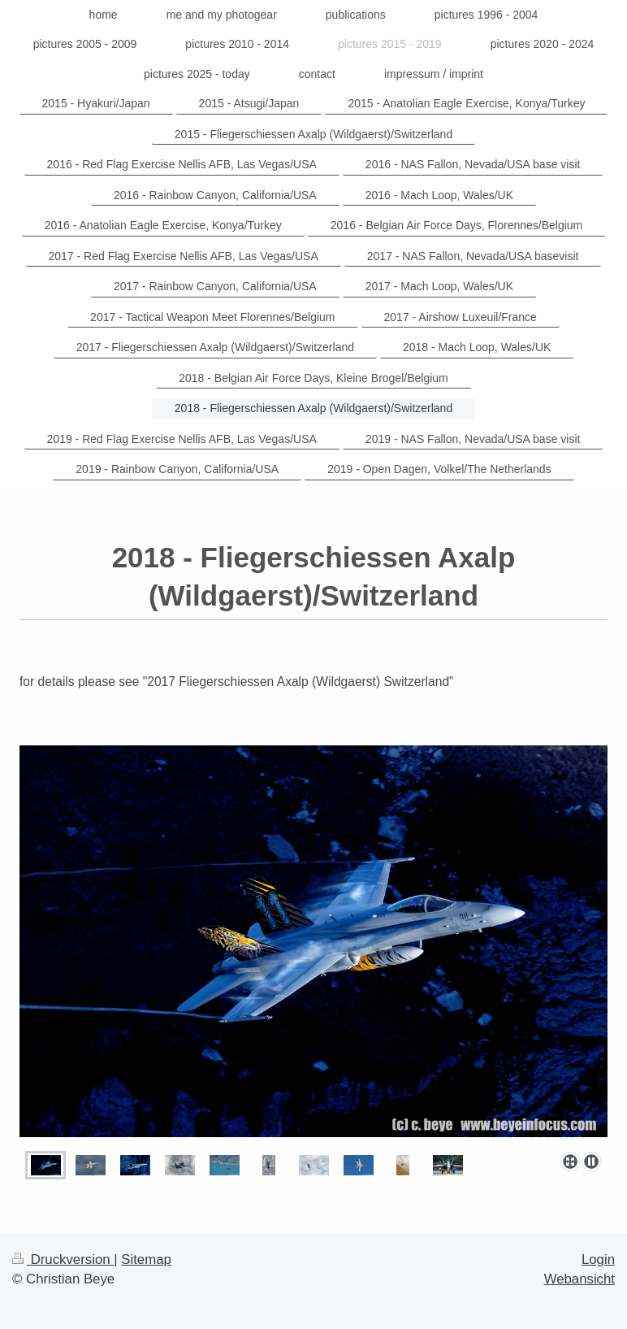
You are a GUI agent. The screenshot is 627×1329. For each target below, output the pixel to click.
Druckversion (63, 1259)
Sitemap (146, 1259)
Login (598, 1259)
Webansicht (579, 1279)
